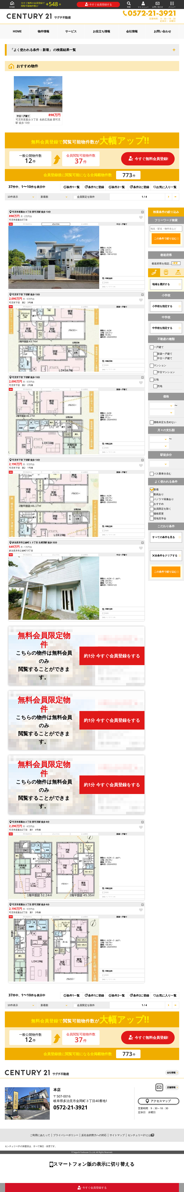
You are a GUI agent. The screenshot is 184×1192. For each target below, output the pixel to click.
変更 (175, 263)
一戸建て (157, 347)
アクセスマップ (158, 1101)
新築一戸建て (162, 353)
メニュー (172, 4)
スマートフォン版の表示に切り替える (94, 1164)
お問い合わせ (157, 4)
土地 (154, 379)
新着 (154, 489)
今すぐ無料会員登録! (148, 158)
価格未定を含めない (163, 422)
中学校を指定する (162, 328)
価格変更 (157, 513)
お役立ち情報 (101, 31)
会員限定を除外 (84, 197)
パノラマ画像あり (162, 499)
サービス (71, 31)
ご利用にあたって (40, 1135)
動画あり (157, 494)
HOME (12, 4)
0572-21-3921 (70, 1107)
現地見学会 (158, 518)
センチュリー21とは (141, 1135)
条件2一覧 (117, 187)
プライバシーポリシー (65, 1135)
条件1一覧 (72, 187)
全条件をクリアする (164, 555)
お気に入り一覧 (164, 187)
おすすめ (157, 503)
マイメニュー (143, 4)
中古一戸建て (162, 358)
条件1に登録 (94, 187)
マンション (158, 365)
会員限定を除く (160, 508)
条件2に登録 (139, 187)
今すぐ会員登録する (98, 4)
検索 (129, 4)
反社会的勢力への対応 (94, 1135)
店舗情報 (171, 1087)
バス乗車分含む (160, 473)
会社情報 (132, 31)
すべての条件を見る (163, 537)
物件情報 (43, 31)
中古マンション (164, 372)
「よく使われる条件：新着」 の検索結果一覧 (43, 50)
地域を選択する (161, 284)
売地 (157, 386)
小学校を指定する (162, 306)
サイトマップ (117, 1135)
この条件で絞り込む (165, 238)
